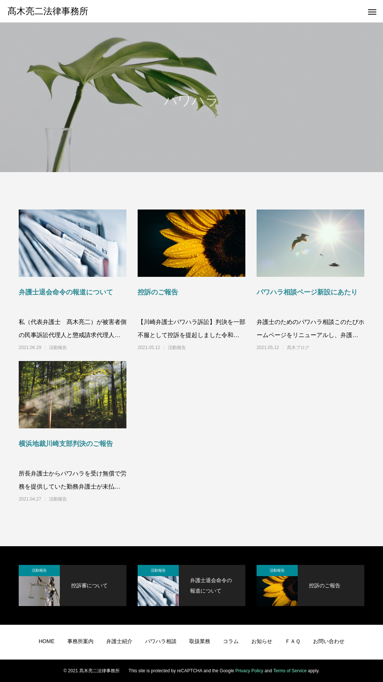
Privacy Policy (249, 670)
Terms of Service (290, 670)
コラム (231, 641)
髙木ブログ (298, 347)
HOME (47, 641)
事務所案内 (80, 641)
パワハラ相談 (161, 641)
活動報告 (58, 347)
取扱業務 (199, 641)
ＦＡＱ (292, 641)
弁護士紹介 (119, 641)
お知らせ (261, 641)
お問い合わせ (328, 641)
